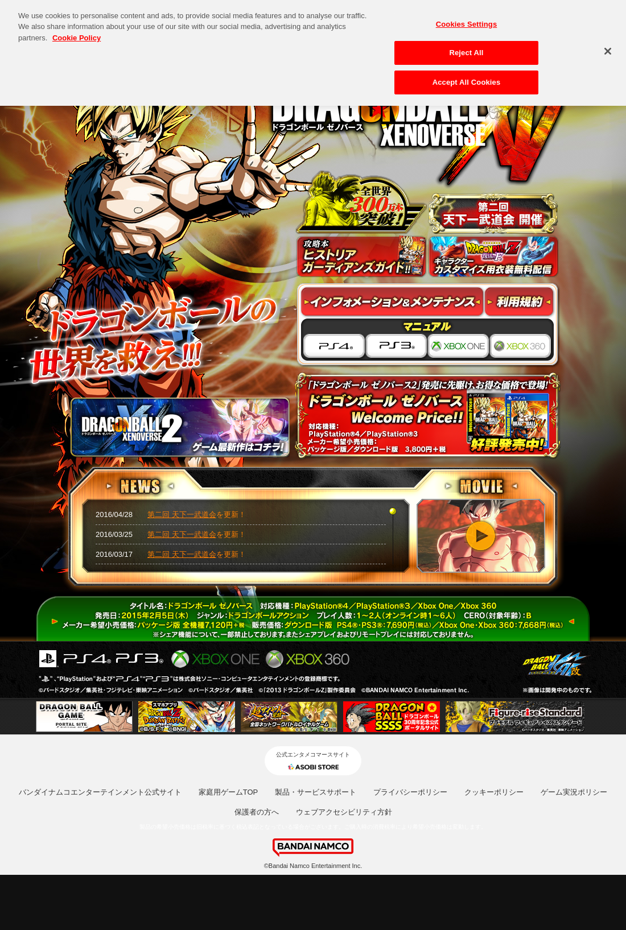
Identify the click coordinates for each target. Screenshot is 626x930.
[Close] (607, 47)
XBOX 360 (521, 347)
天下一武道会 (493, 213)
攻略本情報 (361, 256)
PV (481, 536)
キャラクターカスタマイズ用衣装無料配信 (493, 256)
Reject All (466, 49)
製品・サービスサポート (315, 792)
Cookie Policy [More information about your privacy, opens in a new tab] (76, 34)
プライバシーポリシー (410, 792)
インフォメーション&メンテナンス (392, 302)
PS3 (396, 347)
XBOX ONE (458, 347)
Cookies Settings (466, 20)
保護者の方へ (256, 812)
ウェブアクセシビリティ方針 (344, 812)
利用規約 (519, 302)
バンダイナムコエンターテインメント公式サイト (100, 792)
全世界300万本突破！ (361, 202)
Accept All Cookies (467, 79)
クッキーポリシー (494, 792)
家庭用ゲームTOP (228, 792)
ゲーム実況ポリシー (574, 792)
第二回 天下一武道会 (181, 514)
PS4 (333, 347)
